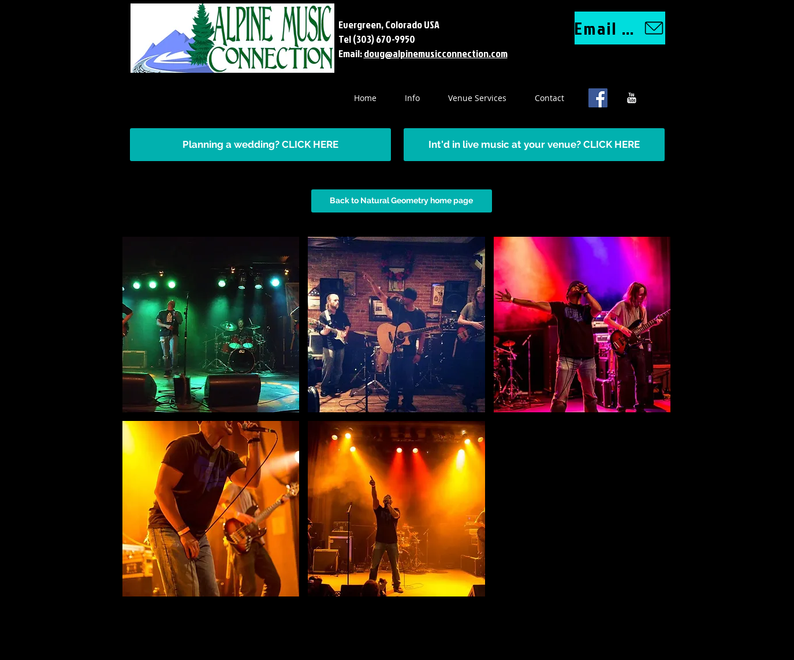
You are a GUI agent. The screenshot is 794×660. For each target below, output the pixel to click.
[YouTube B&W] (631, 97)
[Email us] (620, 28)
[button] (211, 324)
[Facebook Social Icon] (597, 97)
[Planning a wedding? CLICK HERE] (260, 144)
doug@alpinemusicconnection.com (436, 53)
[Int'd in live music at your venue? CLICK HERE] (534, 144)
